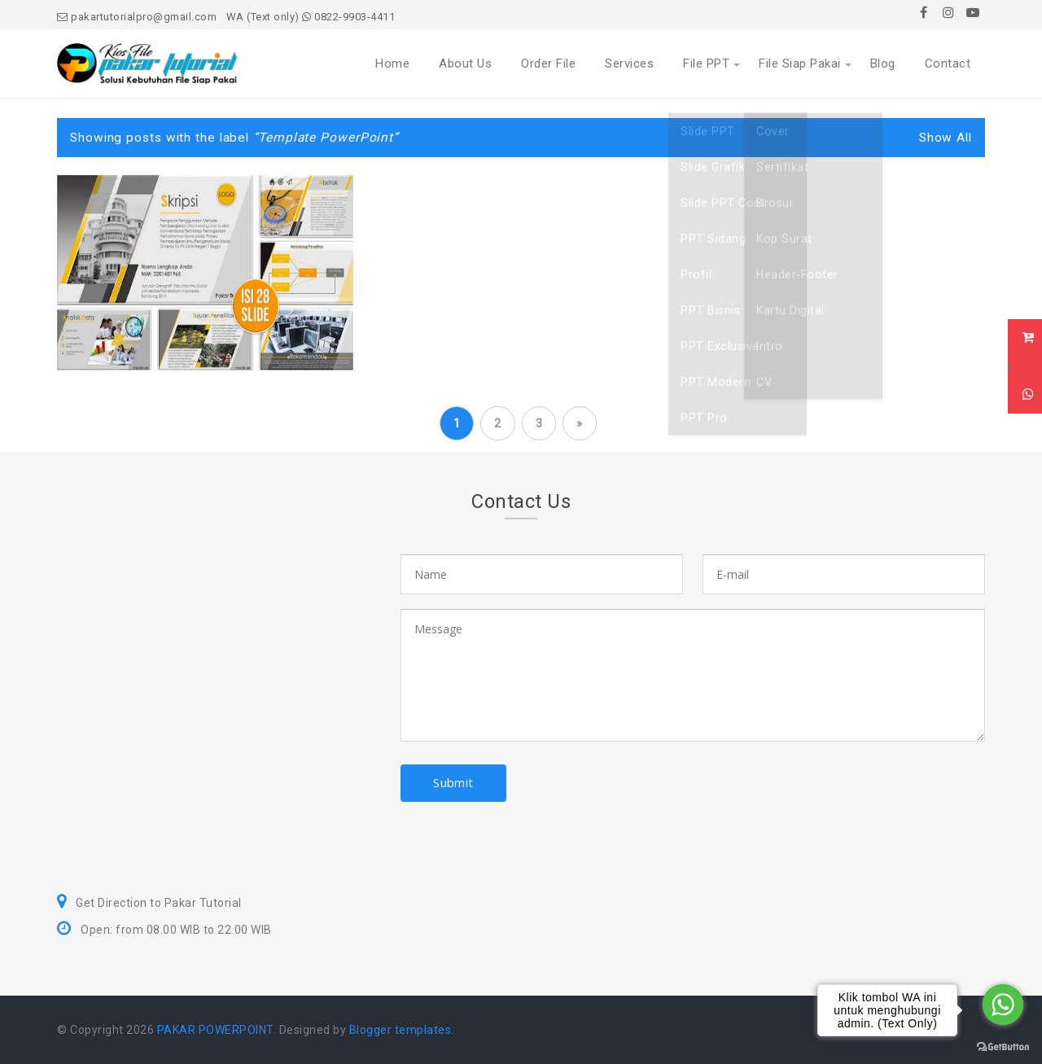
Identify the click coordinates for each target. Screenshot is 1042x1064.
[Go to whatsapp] (1003, 1004)
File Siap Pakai (800, 63)
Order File (548, 63)
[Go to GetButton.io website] (1003, 1047)
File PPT (706, 63)
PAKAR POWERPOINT (215, 1029)
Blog (882, 63)
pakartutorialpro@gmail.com (137, 17)
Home (392, 63)
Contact (948, 63)
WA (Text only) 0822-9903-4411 (311, 17)
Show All (945, 137)
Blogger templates (400, 1029)
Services (629, 63)
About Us (465, 63)
